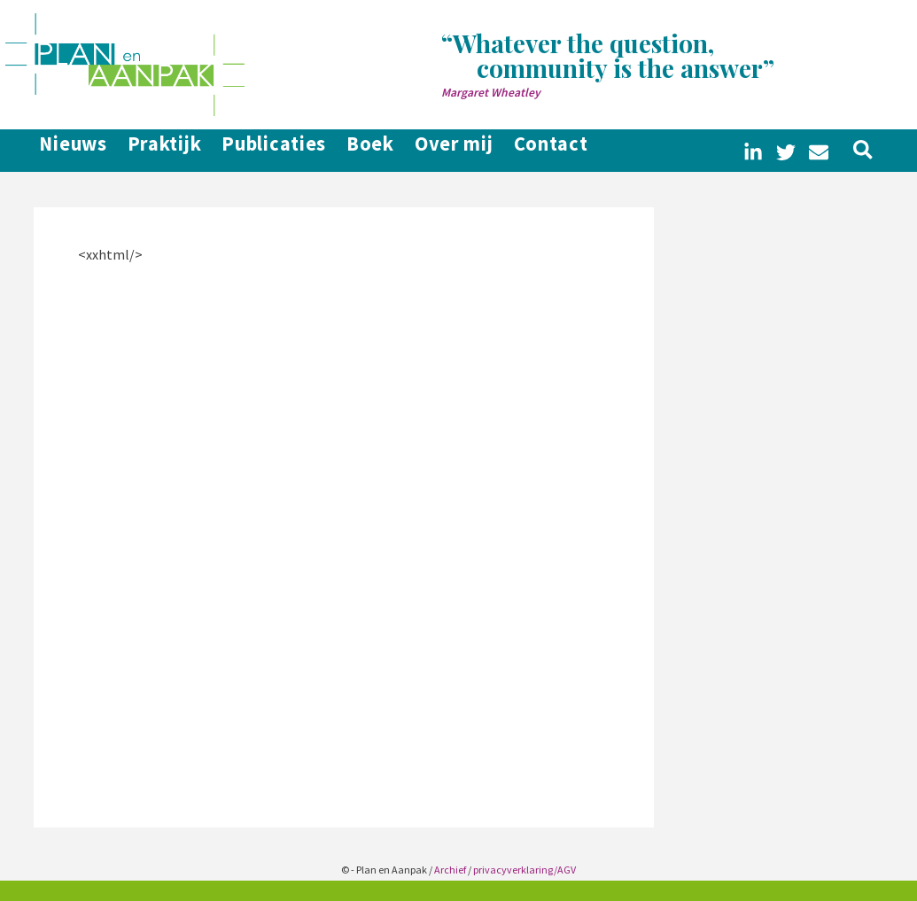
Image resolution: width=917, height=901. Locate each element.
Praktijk (169, 150)
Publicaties (293, 150)
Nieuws (63, 150)
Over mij (503, 150)
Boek (405, 150)
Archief (450, 869)
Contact (615, 150)
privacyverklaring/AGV (524, 869)
